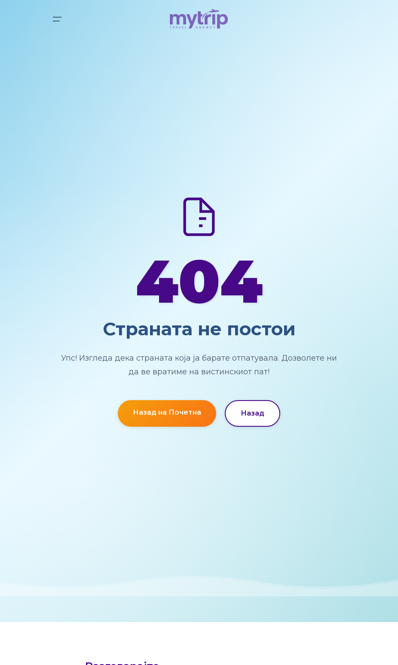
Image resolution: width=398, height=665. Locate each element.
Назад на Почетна (167, 412)
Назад (252, 413)
